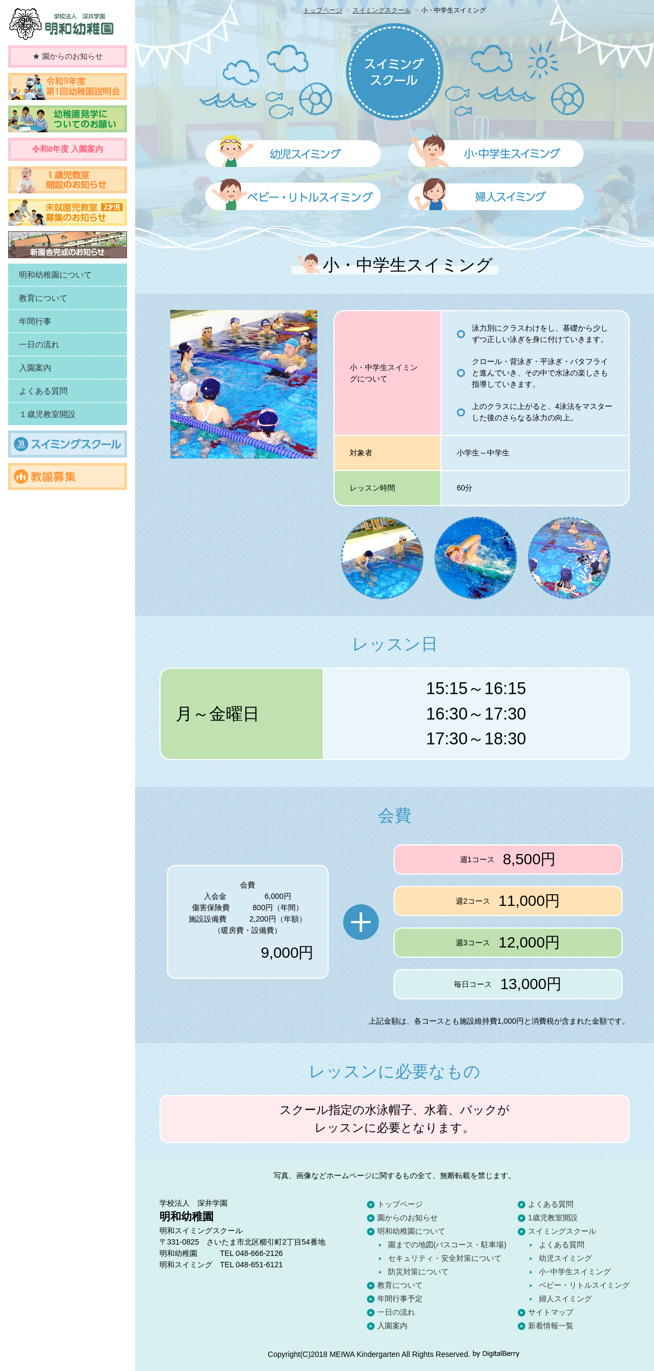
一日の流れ (396, 1312)
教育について (400, 1285)
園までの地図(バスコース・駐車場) (447, 1244)
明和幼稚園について (411, 1231)
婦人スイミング (565, 1298)
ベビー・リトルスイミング (584, 1285)
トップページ (322, 10)
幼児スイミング (565, 1258)
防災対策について (418, 1271)
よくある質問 (550, 1204)
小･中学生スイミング (575, 1271)
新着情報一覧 (550, 1325)
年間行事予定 (400, 1298)
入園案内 (392, 1325)
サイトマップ (550, 1312)
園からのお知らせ (407, 1217)
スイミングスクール (381, 10)
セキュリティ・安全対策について (445, 1258)
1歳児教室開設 (553, 1217)
